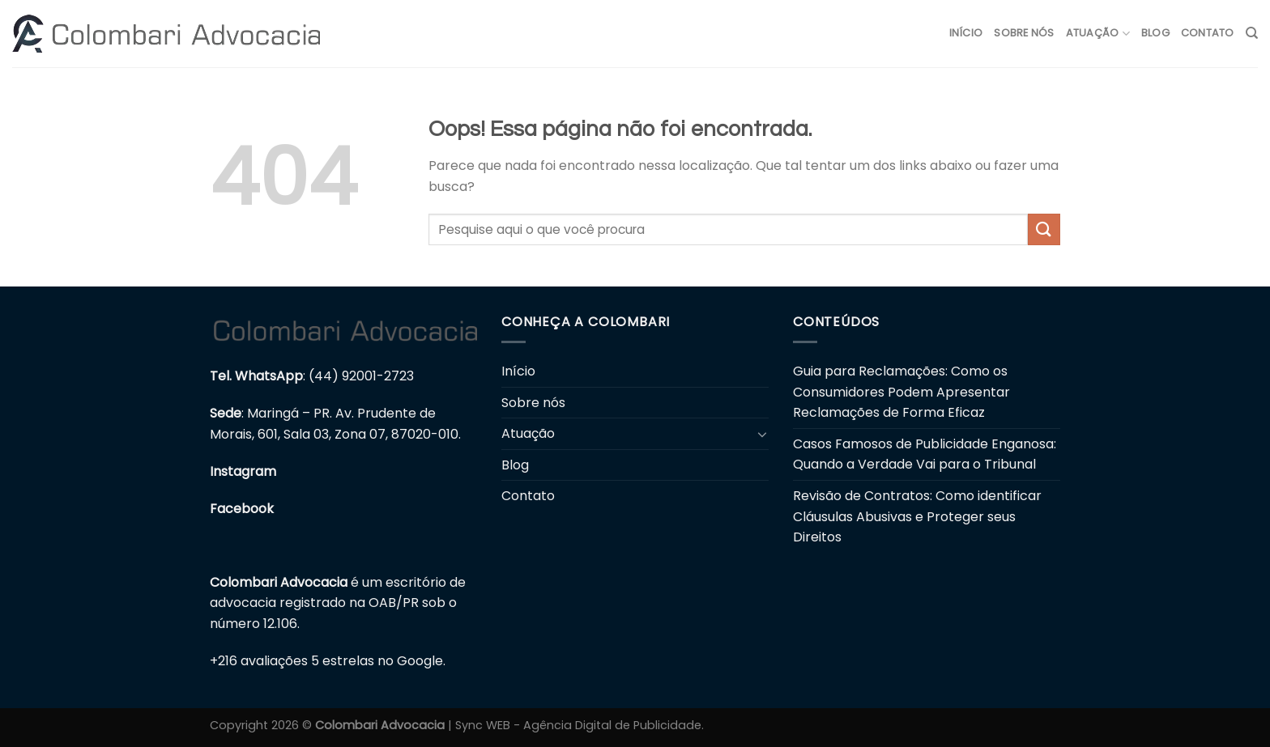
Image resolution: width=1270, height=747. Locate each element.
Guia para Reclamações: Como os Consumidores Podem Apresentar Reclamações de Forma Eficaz (901, 392)
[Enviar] (1044, 229)
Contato (1207, 33)
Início (966, 33)
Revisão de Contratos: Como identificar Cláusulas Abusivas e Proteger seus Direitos (917, 516)
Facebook (242, 508)
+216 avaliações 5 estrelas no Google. (327, 661)
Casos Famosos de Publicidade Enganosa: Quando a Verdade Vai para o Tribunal (924, 454)
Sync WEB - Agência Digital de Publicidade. (579, 725)
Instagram (243, 471)
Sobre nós (1024, 33)
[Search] (1252, 33)
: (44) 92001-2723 (312, 376)
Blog (1155, 33)
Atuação (1098, 33)
